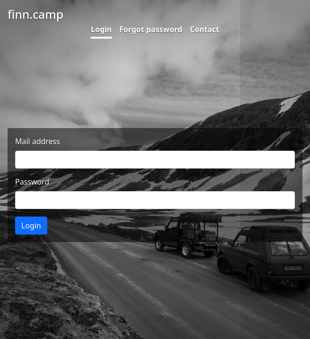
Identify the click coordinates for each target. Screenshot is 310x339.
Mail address (37, 141)
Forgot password (150, 29)
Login (101, 29)
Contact (204, 29)
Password (32, 182)
